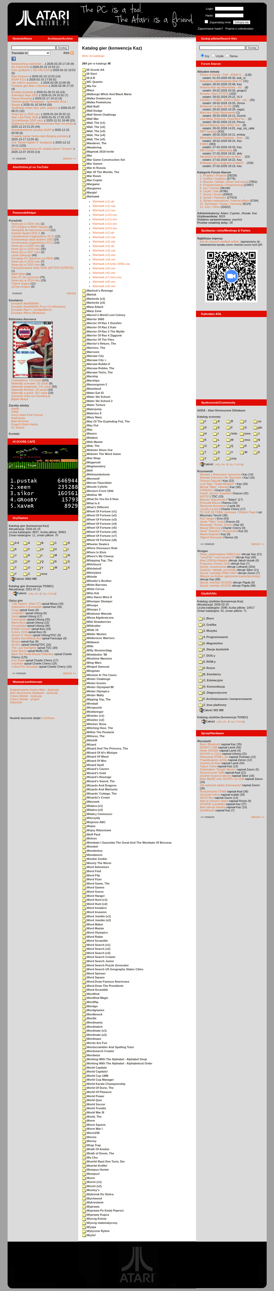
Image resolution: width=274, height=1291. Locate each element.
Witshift (89, 740)
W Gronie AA (93, 69)
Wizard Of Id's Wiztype (100, 752)
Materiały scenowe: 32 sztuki (30, 383)
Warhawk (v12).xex (105, 223)
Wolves (89, 838)
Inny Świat (18, 660)
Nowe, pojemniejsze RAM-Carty (220, 554)
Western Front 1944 (98, 490)
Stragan (202, 551)
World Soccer (93, 1104)
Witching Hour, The (97, 728)
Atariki (15, 408)
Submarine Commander (27, 606)
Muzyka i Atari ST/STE (214, 93)
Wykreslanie (93, 1202)
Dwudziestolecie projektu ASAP (32, 129)
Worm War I (92, 1128)
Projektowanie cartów (213, 760)
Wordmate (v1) (94, 1030)
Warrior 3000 (93, 319)
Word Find (91, 871)
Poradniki (15, 220)
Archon (16, 644)
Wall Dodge (92, 110)
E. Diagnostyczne (213, 692)
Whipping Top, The (97, 560)
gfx (257, 427)
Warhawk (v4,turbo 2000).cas (111, 263)
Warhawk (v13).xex (105, 228)
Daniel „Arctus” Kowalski (215, 493)
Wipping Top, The (96, 699)
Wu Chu (90, 1157)
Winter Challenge (96, 679)
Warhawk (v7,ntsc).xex (107, 277)
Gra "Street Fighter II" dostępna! (32, 142)
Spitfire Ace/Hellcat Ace (26, 638)
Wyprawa (90, 1206)
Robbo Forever (21, 628)
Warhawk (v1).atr (103, 201)
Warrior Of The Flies (98, 339)
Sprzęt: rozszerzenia (213, 566)
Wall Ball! (91, 106)
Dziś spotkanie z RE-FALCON (31, 70)
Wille (88, 646)
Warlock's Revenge (97, 290)
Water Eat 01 (93, 392)
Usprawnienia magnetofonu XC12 (33, 236)
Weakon (90, 437)
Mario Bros (18, 622)
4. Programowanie (213, 637)
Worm (88, 1120)
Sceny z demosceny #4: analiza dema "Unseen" (42, 148)
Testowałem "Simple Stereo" (218, 769)
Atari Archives (20, 421)
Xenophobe (19, 625)
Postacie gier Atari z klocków (30, 85)
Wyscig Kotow (94, 1218)
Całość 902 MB (211, 710)
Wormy (89, 1141)
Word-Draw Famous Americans (106, 981)
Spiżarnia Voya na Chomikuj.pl (30, 396)
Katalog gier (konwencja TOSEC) (31, 586)
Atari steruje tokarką (213, 807)
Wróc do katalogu (93, 55)
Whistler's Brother (97, 580)
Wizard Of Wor (94, 760)
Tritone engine (21, 283)
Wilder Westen (94, 634)
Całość (20, 593)
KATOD (205, 496)
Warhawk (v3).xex (104, 254)
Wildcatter (91, 625)
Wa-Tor (89, 86)
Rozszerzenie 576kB (213, 791)
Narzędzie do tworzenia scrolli (31, 230)
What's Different (95, 507)
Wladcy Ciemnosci (97, 814)
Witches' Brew (94, 724)
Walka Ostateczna (96, 98)
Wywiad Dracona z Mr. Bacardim (221, 477)
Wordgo (90, 1006)
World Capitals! (95, 1071)
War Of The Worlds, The (100, 172)
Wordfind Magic (95, 997)
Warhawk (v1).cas (104, 205)
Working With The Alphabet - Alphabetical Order (117, 1063)
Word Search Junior (98, 961)
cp (257, 421)
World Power (93, 1096)
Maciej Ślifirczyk (210, 527)
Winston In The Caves (99, 675)
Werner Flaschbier (97, 482)
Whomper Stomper (97, 601)
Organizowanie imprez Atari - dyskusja (34, 689)
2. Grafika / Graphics (213, 178)
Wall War (90, 118)
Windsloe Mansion (97, 658)
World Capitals (94, 1067)
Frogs (15, 610)
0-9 (14, 542)
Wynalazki (204, 741)
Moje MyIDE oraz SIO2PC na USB (222, 778)
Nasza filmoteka (22, 98)
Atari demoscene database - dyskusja (34, 692)
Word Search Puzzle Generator (105, 965)
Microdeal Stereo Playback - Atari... (222, 137)
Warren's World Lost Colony (103, 315)
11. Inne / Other (210, 206)
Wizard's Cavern (95, 768)
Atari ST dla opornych (25, 277)
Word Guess (93, 891)
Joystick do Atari (210, 763)
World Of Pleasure (97, 1092)
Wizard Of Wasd (95, 756)
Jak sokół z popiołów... (26, 82)
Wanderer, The (94, 143)
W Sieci (89, 73)
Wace (88, 90)
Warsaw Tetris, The (97, 372)
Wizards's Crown (96, 797)
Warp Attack (92, 306)
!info (231, 433)
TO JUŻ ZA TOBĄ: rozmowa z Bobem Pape (228, 512)
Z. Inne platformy (213, 704)
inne (42, 573)
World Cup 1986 (95, 1075)
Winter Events (94, 683)
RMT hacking (208, 131)
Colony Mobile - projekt (25, 699)
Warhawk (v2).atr (103, 232)
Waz (87, 429)
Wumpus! (91, 1173)
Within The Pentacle (98, 732)
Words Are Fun (94, 1042)
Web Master (92, 441)
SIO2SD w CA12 (210, 753)
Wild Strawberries (96, 621)
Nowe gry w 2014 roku (26, 280)
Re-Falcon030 (21, 66)
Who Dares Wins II (97, 597)
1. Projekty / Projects (213, 175)
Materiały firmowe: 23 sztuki (29, 389)
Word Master (93, 928)
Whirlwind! (92, 568)
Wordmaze (91, 1038)
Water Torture (93, 404)
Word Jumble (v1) (96, 916)
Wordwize (91, 1055)
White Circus (93, 589)
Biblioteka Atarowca (22, 319)
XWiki (15, 411)
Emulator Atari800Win (25, 303)
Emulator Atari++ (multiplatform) (31, 309)
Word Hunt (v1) (95, 899)
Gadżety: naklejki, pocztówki (218, 569)
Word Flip (91, 875)
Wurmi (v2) (92, 1186)
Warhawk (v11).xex (105, 219)
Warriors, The (93, 347)
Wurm (88, 1178)
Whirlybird (91, 572)
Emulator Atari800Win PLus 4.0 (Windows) (38, 306)
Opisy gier (16, 600)
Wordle (89, 1018)
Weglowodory (94, 466)
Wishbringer (93, 711)
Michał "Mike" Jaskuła (214, 487)
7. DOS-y (207, 655)
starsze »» (69, 158)
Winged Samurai (95, 666)
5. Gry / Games (210, 188)
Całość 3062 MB (24, 578)
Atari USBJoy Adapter (214, 560)
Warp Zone (92, 311)
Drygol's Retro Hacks (24, 424)
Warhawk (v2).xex (104, 241)
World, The (92, 1116)
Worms (89, 1137)
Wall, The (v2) (93, 126)
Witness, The (93, 736)
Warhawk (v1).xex (104, 210)
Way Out (90, 425)
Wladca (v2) (92, 809)
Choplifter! (18, 613)
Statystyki (16, 702)
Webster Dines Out (97, 450)
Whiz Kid (90, 593)
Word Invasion (94, 912)
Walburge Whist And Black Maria (107, 94)
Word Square (93, 977)
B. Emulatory (210, 674)
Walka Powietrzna (96, 102)
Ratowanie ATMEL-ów (214, 756)
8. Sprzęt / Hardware (213, 197)
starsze (71, 293)
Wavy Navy (92, 417)
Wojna (89, 826)
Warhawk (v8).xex (104, 281)
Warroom (90, 351)
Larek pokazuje (21, 255)
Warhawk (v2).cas (104, 237)
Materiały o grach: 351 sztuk (30, 392)
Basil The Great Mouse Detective (33, 654)
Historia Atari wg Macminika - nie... (222, 87)
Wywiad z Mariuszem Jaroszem (220, 474)
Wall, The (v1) (93, 122)
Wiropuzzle (92, 707)
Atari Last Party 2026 (25, 117)
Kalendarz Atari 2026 (25, 95)
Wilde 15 (90, 629)
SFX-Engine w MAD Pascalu (30, 226)
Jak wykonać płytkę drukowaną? (220, 785)
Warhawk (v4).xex (104, 259)
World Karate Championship (104, 1083)
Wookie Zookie (94, 858)
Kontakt (14, 433)
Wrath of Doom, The (98, 1153)
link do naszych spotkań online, (220, 241)
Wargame (91, 184)
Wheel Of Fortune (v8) (99, 540)
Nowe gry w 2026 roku (26, 114)
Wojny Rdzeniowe (96, 830)
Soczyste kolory (210, 794)
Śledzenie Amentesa (213, 505)
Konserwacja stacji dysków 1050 (32, 239)
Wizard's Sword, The (98, 781)
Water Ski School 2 (97, 401)
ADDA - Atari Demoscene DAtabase (221, 410)
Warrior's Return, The (99, 343)
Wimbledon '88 (94, 654)
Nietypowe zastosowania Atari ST (221, 81)
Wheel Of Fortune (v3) (99, 519)
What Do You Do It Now (100, 499)
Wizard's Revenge (96, 777)
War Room (91, 176)
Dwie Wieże (19, 650)
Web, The (91, 445)
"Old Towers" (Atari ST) (26, 603)
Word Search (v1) (96, 944)
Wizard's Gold (94, 773)
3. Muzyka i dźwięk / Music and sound (224, 181)
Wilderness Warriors (98, 638)
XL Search (18, 427)
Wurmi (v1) (92, 1181)
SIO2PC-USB (208, 747)
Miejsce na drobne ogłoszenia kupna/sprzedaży (230, 576)
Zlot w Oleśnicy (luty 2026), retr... (221, 125)
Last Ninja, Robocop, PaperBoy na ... (223, 118)
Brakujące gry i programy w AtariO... (223, 162)
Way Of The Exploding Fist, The (106, 421)
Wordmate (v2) (94, 1034)
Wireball (90, 703)
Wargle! (89, 192)
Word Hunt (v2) (95, 904)
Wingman (91, 670)
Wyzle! (89, 1235)
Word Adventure (95, 867)
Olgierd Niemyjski (211, 537)
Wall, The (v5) (93, 139)
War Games (92, 163)
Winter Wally (93, 695)
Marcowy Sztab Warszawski (218, 112)
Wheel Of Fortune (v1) (99, 511)
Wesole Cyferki (95, 486)
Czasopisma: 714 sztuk (26, 380)
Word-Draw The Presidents (103, 985)
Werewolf (91, 478)
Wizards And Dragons (99, 785)
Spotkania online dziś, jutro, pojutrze (35, 107)
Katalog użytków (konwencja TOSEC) (222, 717)
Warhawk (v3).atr (103, 246)
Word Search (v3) (96, 953)
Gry (207, 56)
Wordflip (90, 1002)
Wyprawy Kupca (95, 1214)
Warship (90, 376)
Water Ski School (96, 396)
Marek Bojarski (209, 534)
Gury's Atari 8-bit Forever (27, 414)
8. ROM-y (207, 661)
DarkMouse (207, 810)
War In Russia (94, 167)
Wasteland (91, 388)
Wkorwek (90, 801)
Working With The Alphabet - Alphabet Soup (114, 1059)
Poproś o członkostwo (239, 28)
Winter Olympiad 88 (98, 687)
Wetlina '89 (92, 494)
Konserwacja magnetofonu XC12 (33, 242)
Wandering (92, 147)
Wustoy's (90, 1190)
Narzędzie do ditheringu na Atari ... (222, 156)
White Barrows (94, 584)
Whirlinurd (91, 564)
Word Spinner (94, 973)
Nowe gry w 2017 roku (26, 252)
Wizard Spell (93, 765)
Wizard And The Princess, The (105, 748)
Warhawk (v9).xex (104, 286)
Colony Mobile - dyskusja (26, 696)
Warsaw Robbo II (96, 364)
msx (245, 439)
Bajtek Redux (19, 399)
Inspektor (17, 663)
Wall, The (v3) (93, 131)
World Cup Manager (98, 1079)
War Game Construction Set (103, 159)
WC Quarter (92, 81)
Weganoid (91, 462)
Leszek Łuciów (209, 509)
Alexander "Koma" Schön (216, 524)
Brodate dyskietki (22, 92)
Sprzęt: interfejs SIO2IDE (216, 582)
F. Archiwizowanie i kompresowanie (225, 698)
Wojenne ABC (94, 822)
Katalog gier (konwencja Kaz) (29, 525)
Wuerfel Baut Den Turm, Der (103, 1161)
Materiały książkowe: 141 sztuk (31, 386)
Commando (19, 619)
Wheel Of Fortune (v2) (99, 515)
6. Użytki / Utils (209, 191)
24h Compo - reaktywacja (216, 150)
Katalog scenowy (209, 416)
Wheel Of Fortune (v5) (99, 527)
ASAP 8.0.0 (19, 79)
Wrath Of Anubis (95, 1149)
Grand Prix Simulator (25, 666)
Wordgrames (93, 1010)
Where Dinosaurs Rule (100, 548)
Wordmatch (92, 1026)
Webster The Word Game (101, 454)
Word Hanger (93, 895)
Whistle (89, 576)
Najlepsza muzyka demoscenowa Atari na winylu (43, 123)
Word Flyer (92, 879)
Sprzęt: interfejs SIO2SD (215, 585)
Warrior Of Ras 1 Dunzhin (102, 323)
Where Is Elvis (94, 552)
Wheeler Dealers (95, 544)
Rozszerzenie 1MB (212, 772)
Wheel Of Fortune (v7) (99, 535)
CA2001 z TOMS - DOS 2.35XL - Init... (224, 99)
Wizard (89, 744)
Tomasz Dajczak (210, 480)
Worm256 (91, 1132)
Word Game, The (96, 883)
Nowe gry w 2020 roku (26, 245)
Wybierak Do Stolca (98, 1194)
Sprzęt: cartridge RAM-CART (218, 573)
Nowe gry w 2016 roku (26, 261)
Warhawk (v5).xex (104, 268)
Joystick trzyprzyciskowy (215, 775)
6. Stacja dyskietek (214, 649)
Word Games (93, 887)
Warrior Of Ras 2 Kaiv (99, 327)
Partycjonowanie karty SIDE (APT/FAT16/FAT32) (43, 267)
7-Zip (43, 593)
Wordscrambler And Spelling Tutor (108, 1047)
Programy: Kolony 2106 (215, 563)
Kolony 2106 (19, 632)
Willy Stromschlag (97, 650)
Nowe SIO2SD (209, 750)
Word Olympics (95, 932)
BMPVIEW (18, 274)
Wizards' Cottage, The (99, 793)
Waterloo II (92, 413)
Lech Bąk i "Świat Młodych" (217, 483)
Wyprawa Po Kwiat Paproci (103, 1210)
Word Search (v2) (96, 948)
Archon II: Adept (22, 635)
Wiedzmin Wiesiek (97, 613)
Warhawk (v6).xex (104, 272)
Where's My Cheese (98, 556)
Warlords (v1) (93, 298)
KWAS (204, 144)
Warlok (89, 294)
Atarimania (18, 418)
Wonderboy (92, 850)
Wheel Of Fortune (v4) (99, 523)
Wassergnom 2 (94, 384)
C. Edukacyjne (211, 680)
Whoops (90, 605)
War (87, 155)
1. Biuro (206, 618)
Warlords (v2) (93, 302)
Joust (15, 616)
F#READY (206, 490)
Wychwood (92, 1198)
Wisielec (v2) (93, 719)
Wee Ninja (91, 458)
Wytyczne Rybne (96, 1231)
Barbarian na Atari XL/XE (216, 106)
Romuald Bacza (210, 502)
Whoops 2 (91, 609)
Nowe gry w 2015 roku (26, 264)
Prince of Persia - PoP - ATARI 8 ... (222, 74)
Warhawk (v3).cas (104, 250)
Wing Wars (92, 662)
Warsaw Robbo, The (98, 368)
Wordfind (90, 993)
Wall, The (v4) (93, 135)
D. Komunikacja (212, 686)
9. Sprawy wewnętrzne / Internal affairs (224, 200)
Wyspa (16, 641)
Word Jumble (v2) (96, 920)
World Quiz (92, 1100)
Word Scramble (95, 940)
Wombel (90, 846)
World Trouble (94, 1108)
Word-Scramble (95, 989)
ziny (231, 458)
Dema (233, 56)
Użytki (219, 56)
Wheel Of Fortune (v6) (99, 531)
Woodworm (92, 854)
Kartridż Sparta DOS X (26, 233)
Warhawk (90, 196)
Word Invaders (94, 907)
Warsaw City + (94, 360)
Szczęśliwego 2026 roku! (27, 120)
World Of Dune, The (98, 1087)
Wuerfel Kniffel (94, 1165)
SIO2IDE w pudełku (212, 804)
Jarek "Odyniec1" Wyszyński (218, 531)
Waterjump (92, 409)
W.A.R (88, 77)
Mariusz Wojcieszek (212, 499)
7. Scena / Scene (211, 194)
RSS (69, 53)
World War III (93, 1112)
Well (87, 470)
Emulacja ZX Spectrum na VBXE (32, 258)
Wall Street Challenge (99, 114)
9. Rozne (207, 667)
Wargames (91, 188)
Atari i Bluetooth (210, 744)
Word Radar (92, 936)
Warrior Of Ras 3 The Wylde (103, 331)
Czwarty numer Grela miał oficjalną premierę (40, 136)
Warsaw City (93, 355)
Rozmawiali (205, 471)
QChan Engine (21, 286)
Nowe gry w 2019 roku (26, 248)
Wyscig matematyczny (100, 1222)
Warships (91, 380)
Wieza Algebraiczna (98, 617)
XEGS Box (207, 797)
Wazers (89, 433)
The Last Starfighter (24, 647)
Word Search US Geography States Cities (112, 969)
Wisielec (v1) (93, 715)
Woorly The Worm (96, 863)
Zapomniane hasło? (210, 28)
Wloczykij (91, 817)
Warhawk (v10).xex (105, 214)
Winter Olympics (96, 691)
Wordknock (92, 1014)
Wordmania (92, 1022)
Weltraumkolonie (96, 474)
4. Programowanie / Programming (221, 184)
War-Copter (92, 180)
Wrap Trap (91, 1145)
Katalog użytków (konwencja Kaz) (220, 601)
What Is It (91, 503)
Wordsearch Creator (98, 1051)
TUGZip (51, 593)
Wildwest (90, 642)
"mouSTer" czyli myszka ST (217, 557)
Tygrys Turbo (208, 766)
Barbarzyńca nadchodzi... (28, 63)
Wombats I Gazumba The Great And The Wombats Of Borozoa (127, 842)
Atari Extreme (20, 76)
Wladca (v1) (92, 805)
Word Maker (92, 924)
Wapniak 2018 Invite (98, 151)
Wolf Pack (91, 834)
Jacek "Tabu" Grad (212, 521)
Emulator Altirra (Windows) (28, 312)
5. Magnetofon (211, 643)
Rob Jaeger (207, 518)
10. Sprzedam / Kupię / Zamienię (221, 203)
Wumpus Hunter (95, 1169)
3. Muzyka (208, 630)
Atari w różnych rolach (214, 800)
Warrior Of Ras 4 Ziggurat (102, 335)
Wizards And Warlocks (100, 789)
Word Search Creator (99, 956)
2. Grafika (207, 624)
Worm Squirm (94, 1124)
